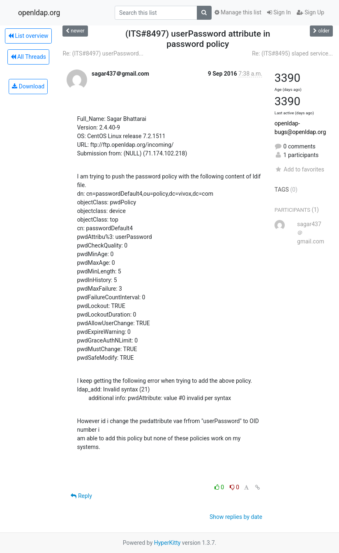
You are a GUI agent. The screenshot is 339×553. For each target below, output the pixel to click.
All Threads (28, 56)
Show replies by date (236, 517)
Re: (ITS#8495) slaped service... (292, 53)
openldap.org (39, 13)
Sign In (279, 12)
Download (28, 86)
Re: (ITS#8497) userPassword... (102, 53)
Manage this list (237, 12)
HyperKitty (167, 542)
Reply (81, 496)
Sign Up (310, 12)
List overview (28, 35)
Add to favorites (299, 169)
